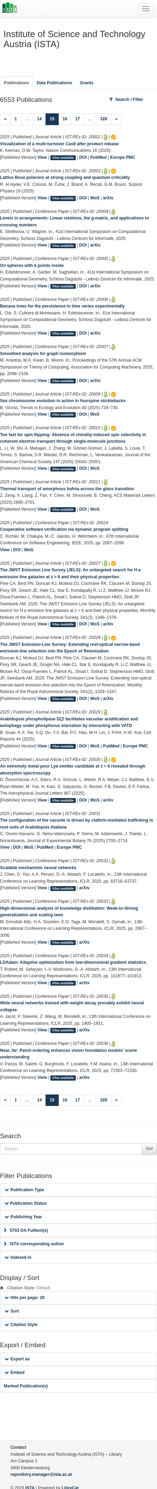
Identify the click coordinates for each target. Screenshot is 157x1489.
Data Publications (54, 82)
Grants (86, 82)
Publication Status (26, 1203)
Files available (63, 157)
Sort (12, 1311)
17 (77, 118)
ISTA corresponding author (34, 1243)
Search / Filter (126, 99)
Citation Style (21, 1324)
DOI (83, 157)
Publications (16, 82)
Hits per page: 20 (24, 1297)
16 (65, 118)
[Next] (116, 119)
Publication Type (24, 1189)
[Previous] (5, 119)
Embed (15, 1372)
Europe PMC (122, 157)
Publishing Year (23, 1216)
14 (39, 118)
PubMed (98, 157)
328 (103, 118)
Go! (149, 1148)
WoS (95, 198)
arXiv (108, 198)
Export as (17, 1359)
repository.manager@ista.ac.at (41, 1474)
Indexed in (18, 1257)
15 (54, 118)
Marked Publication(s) (26, 1386)
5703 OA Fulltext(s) (26, 1230)
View (42, 157)
